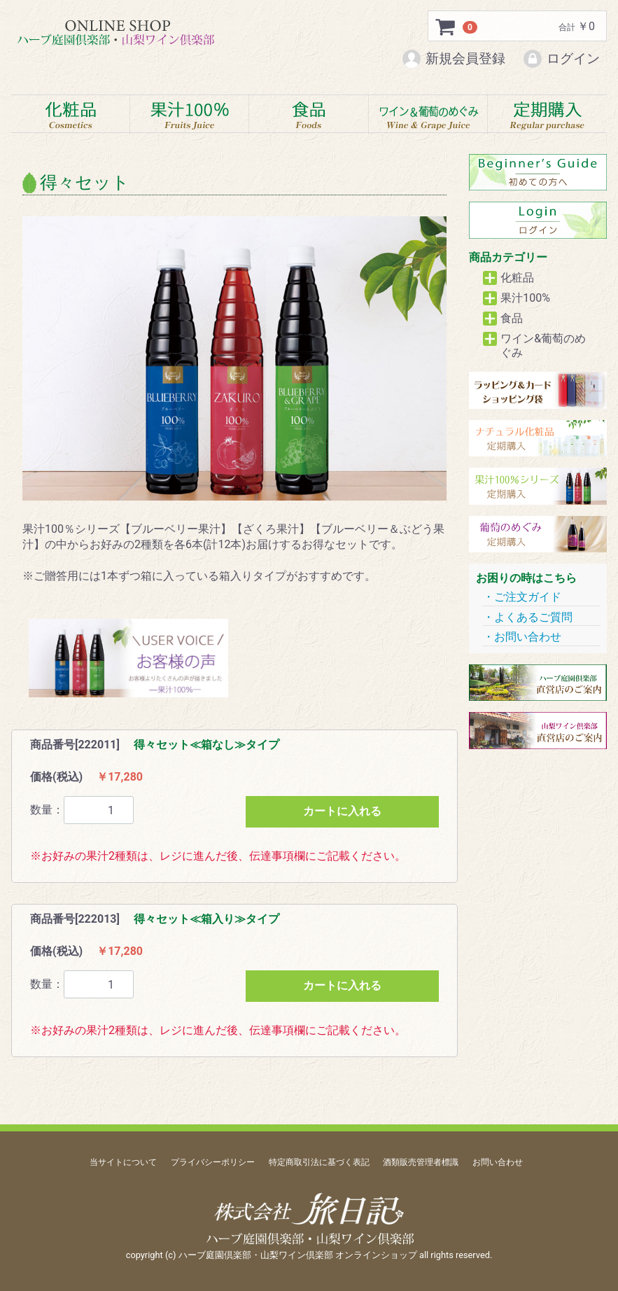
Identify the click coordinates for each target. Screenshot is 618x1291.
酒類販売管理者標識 (420, 1162)
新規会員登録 (453, 58)
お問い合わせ (527, 637)
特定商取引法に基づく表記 (319, 1162)
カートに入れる (342, 811)
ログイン (561, 58)
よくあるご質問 (533, 617)
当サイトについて (123, 1162)
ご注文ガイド (527, 597)
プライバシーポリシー (213, 1162)
